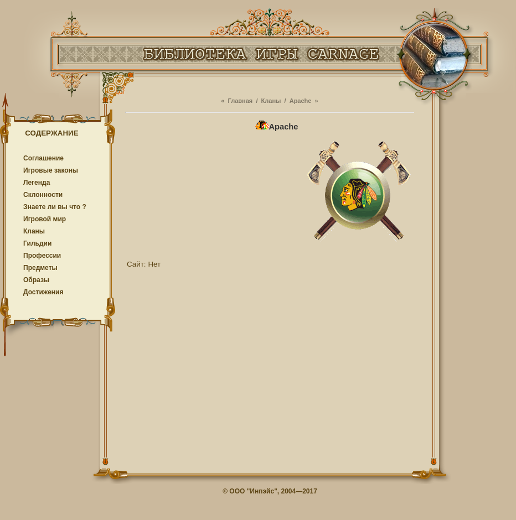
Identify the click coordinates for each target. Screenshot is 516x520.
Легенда (36, 182)
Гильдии (37, 243)
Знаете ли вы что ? (54, 207)
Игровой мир (44, 219)
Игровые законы (50, 170)
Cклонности (43, 195)
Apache (301, 100)
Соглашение (43, 158)
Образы (36, 280)
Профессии (42, 255)
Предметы (40, 268)
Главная (240, 100)
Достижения (43, 292)
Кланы (34, 231)
